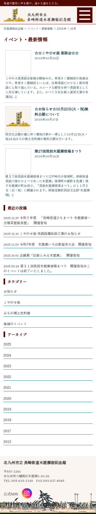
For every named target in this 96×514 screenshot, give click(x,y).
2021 (7, 387)
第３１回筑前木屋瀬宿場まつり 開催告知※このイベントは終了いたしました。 (47, 268)
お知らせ (10, 291)
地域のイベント (15, 323)
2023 (7, 365)
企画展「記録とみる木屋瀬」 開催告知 (42, 255)
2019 (7, 409)
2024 (7, 355)
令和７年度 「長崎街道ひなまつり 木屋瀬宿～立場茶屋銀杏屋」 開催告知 (47, 220)
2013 (7, 441)
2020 (7, 398)
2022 (7, 376)
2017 (7, 430)
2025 (7, 344)
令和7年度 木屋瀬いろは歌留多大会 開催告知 (47, 244)
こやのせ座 (12, 302)
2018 (7, 419)
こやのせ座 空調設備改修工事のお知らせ (42, 233)
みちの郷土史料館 (17, 313)
